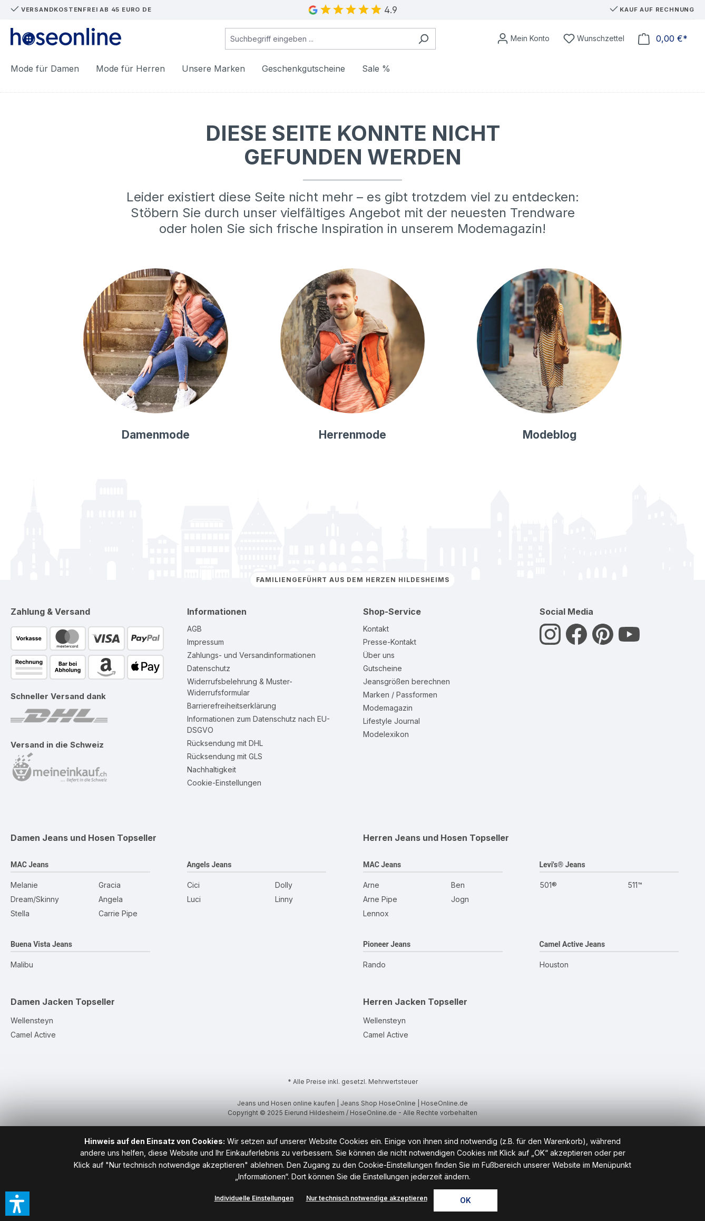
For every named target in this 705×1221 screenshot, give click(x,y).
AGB (194, 628)
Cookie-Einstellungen (224, 782)
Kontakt (376, 628)
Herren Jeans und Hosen (415, 837)
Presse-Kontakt (389, 641)
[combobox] (318, 39)
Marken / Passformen (400, 694)
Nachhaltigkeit (211, 769)
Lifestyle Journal (391, 720)
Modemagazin (388, 707)
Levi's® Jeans (562, 864)
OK (465, 1200)
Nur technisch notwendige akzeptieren (366, 1198)
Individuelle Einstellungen (253, 1198)
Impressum (205, 641)
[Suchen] (423, 39)
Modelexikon (386, 734)
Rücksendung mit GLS (224, 756)
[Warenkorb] (662, 39)
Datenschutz (208, 668)
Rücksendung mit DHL (225, 743)
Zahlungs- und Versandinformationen (251, 655)
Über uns (379, 655)
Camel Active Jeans (572, 944)
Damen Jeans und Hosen (63, 837)
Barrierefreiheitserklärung (231, 705)
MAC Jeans (29, 864)
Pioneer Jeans (386, 944)
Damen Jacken (42, 1001)
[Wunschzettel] (593, 38)
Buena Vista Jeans (41, 944)
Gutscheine (382, 668)
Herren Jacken (394, 1001)
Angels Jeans (209, 864)
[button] (17, 1203)
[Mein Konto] (523, 38)
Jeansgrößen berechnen (406, 681)
